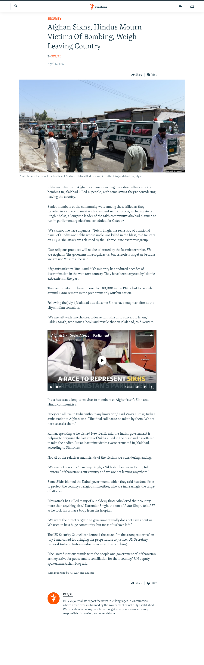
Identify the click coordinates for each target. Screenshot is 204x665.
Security (54, 19)
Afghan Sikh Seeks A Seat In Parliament (80, 336)
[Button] (136, 74)
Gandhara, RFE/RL (67, 340)
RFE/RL (56, 56)
